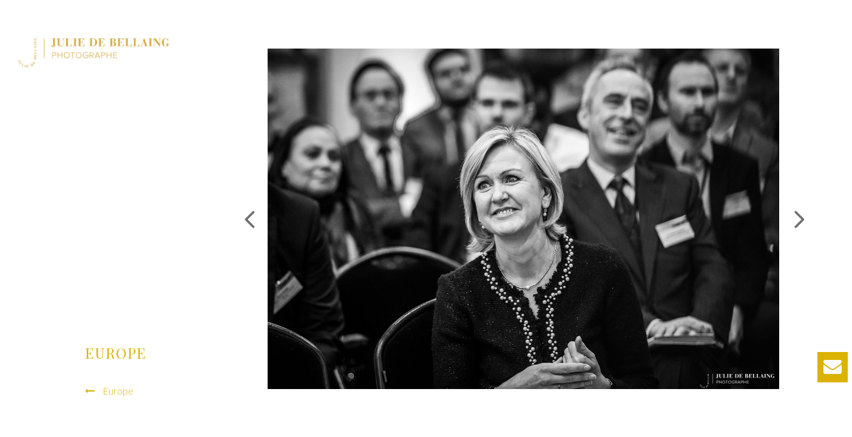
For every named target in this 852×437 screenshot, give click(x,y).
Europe (118, 390)
